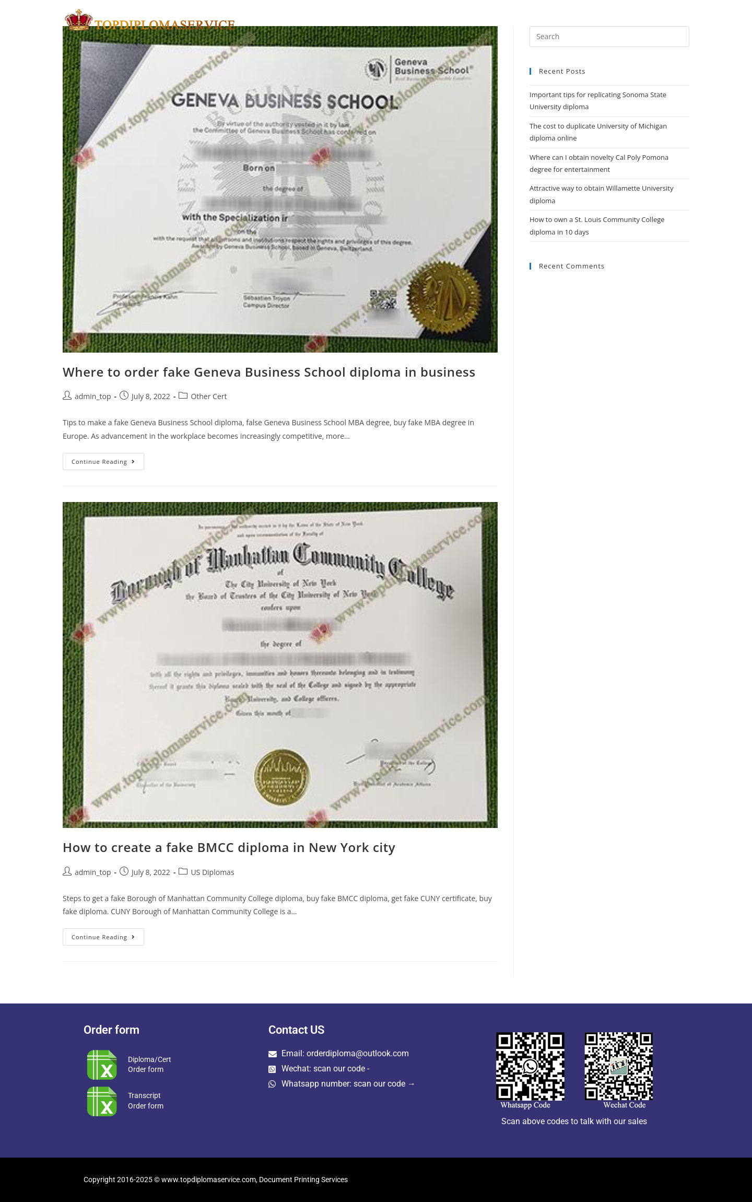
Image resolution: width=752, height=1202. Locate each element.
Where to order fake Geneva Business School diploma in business (269, 371)
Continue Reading (108, 459)
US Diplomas (212, 872)
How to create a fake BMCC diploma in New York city (229, 847)
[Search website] (687, 19)
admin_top (93, 396)
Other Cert (209, 396)
